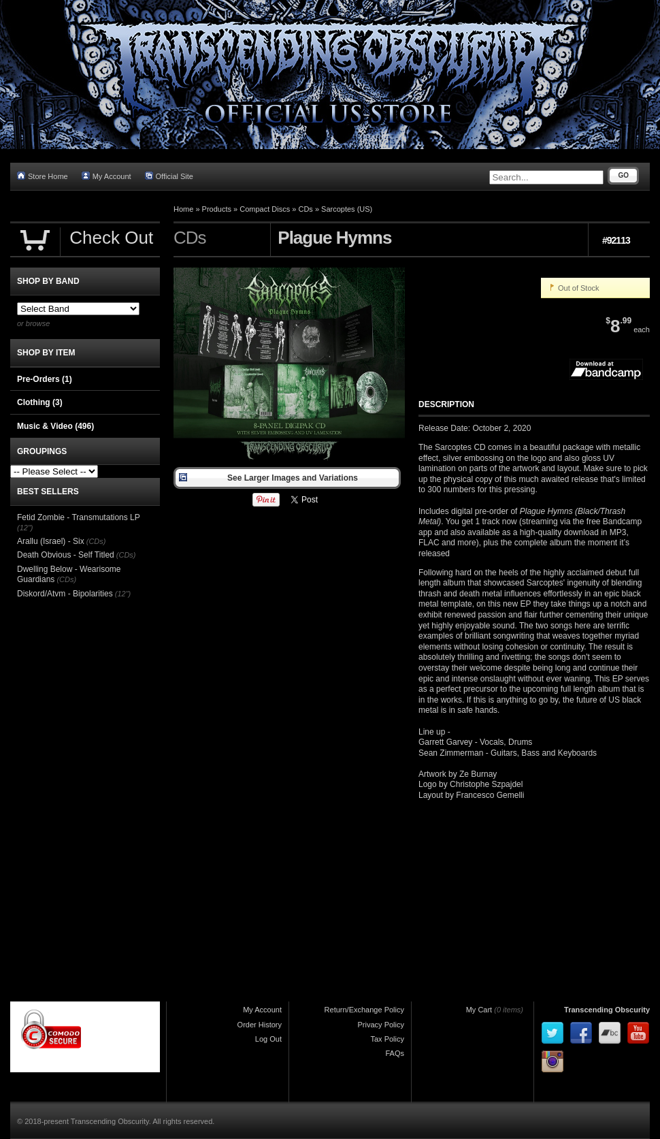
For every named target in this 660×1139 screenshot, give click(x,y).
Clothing (40, 402)
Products (216, 209)
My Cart (479, 1010)
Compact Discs (265, 209)
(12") (25, 528)
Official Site (169, 176)
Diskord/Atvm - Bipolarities (65, 593)
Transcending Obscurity (607, 1010)
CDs (305, 209)
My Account (106, 176)
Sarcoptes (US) (346, 209)
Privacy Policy (381, 1025)
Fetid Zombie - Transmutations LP (78, 517)
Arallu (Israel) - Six (50, 541)
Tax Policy (387, 1039)
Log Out (268, 1039)
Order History (259, 1025)
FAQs (394, 1053)
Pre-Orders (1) (44, 379)
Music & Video (55, 426)
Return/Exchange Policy (364, 1010)
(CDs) (96, 541)
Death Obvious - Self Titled (65, 555)
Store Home (42, 176)
